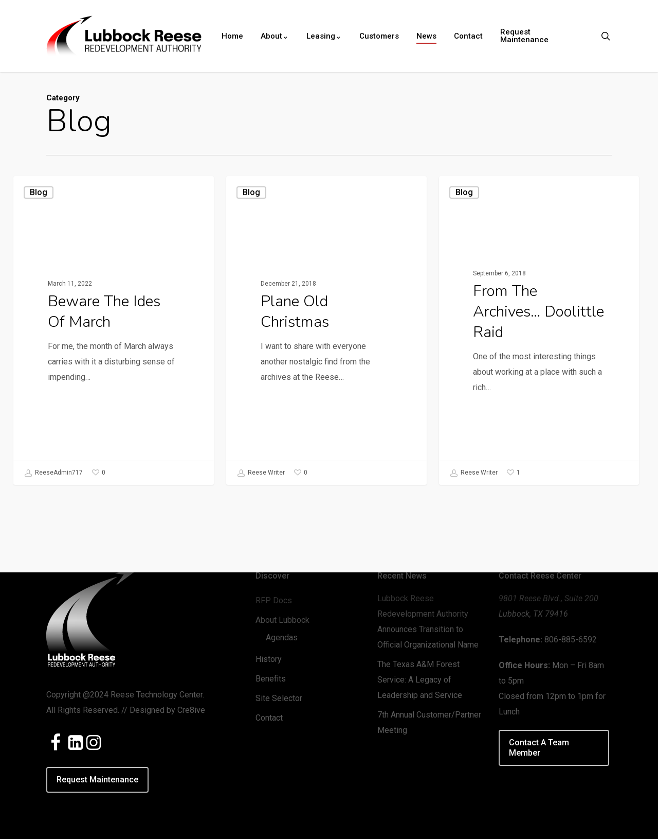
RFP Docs (273, 600)
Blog (38, 192)
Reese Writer (261, 475)
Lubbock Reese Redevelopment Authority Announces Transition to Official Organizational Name (428, 621)
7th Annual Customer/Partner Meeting (429, 722)
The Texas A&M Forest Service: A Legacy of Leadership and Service (419, 679)
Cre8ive (191, 710)
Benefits (270, 679)
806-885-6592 (570, 639)
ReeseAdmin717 (53, 473)
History (268, 659)
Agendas (282, 637)
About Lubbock (282, 620)
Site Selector (278, 698)
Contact (269, 718)
